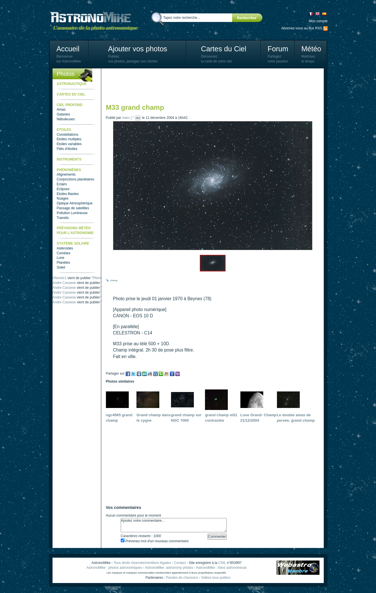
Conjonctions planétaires (75, 179)
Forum (278, 49)
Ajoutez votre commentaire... (174, 525)
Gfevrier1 (60, 278)
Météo (311, 49)
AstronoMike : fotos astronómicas (221, 568)
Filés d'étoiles (67, 149)
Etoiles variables (69, 144)
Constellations (67, 135)
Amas (61, 109)
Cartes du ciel (71, 94)
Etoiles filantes (68, 194)
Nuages (63, 198)
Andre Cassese (64, 283)
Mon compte (318, 21)
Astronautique (72, 84)
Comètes (64, 253)
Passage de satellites (73, 208)
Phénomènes (69, 170)
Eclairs (62, 184)
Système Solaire (73, 243)
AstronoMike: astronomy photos (169, 568)
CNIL (222, 563)
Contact (180, 563)
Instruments (69, 159)
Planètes (63, 263)
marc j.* (128, 118)
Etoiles (64, 130)
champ (114, 280)
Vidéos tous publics (215, 578)
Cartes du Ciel (223, 49)
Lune (61, 258)
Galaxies (63, 114)
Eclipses (63, 189)
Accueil (67, 49)
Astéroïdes (65, 248)
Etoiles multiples (69, 139)
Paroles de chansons (182, 578)
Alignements (66, 174)
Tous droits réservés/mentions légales (142, 563)
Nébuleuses (66, 119)
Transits (63, 218)
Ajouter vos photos (137, 49)
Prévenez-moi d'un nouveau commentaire (155, 541)
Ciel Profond (70, 105)
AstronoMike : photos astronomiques (114, 568)
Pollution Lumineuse (72, 213)
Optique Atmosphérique (75, 203)
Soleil (61, 267)
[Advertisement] (210, 85)
